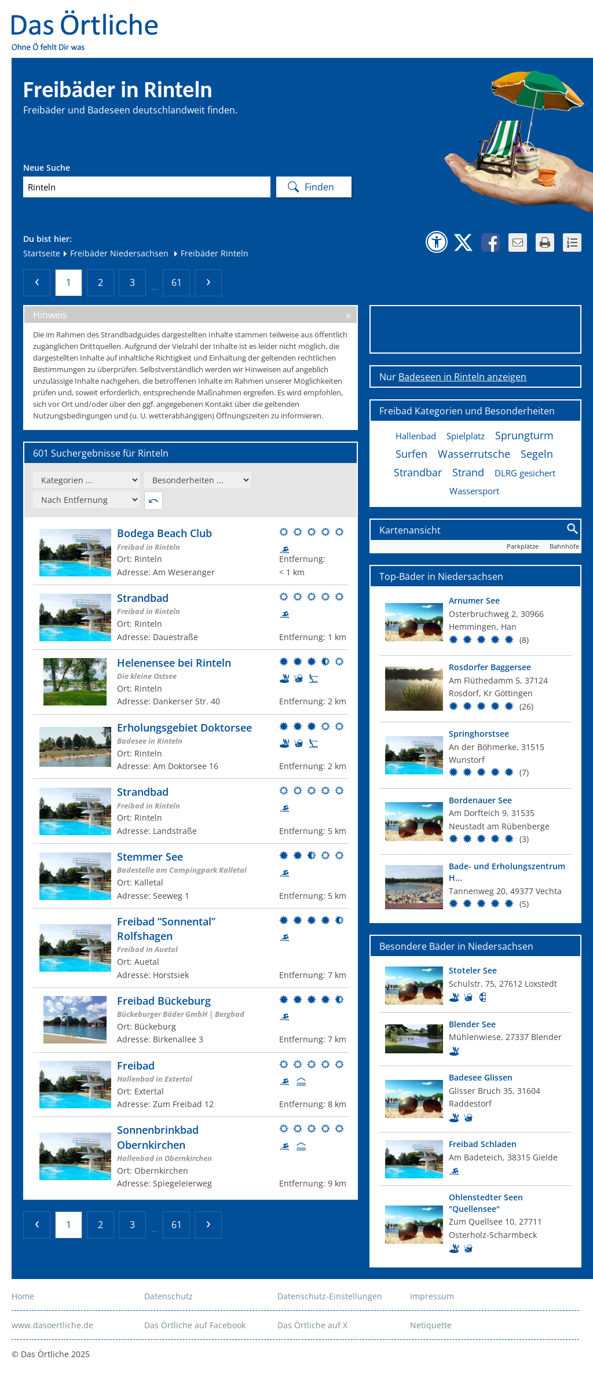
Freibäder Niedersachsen (115, 253)
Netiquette (431, 1325)
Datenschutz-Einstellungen (329, 1296)
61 (176, 282)
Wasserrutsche (474, 454)
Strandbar (418, 472)
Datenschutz (168, 1296)
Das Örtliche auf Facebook (195, 1325)
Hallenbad (416, 436)
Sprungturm (524, 435)
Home (23, 1296)
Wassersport (474, 491)
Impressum (432, 1296)
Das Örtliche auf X (312, 1325)
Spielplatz (465, 436)
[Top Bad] (475, 622)
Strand (468, 472)
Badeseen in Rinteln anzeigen (462, 376)
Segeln (537, 454)
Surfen (411, 454)
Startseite (41, 253)
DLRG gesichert (525, 473)
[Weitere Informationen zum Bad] (190, 552)
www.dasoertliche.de (52, 1325)
